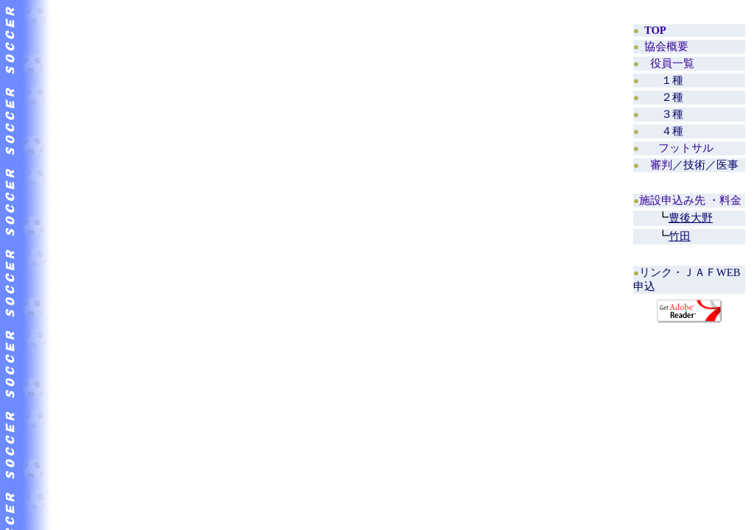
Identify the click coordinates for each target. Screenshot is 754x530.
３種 (672, 114)
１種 (672, 80)
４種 (672, 131)
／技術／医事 (694, 165)
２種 (672, 97)
